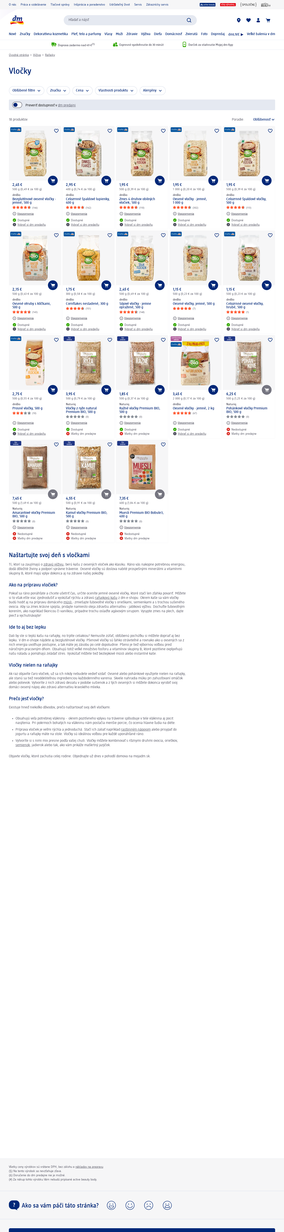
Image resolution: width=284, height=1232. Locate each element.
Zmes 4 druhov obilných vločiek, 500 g (137, 201)
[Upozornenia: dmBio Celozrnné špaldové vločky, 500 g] (237, 213)
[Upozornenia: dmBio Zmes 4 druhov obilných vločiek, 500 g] (130, 213)
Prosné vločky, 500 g (27, 408)
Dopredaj (218, 34)
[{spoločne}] (248, 4)
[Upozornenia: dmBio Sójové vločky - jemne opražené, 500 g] (130, 318)
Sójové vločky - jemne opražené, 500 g (135, 305)
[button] (111, 1205)
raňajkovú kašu (106, 598)
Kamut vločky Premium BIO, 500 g (86, 514)
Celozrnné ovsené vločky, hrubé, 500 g (245, 305)
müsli (68, 602)
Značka (55, 90)
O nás (12, 4)
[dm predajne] (238, 20)
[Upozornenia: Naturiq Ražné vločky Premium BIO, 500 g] (130, 423)
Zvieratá (191, 34)
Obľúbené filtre (23, 90)
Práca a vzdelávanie (33, 4)
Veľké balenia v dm (261, 34)
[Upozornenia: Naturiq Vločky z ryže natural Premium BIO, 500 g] (76, 423)
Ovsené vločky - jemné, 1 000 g (190, 201)
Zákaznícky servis (157, 4)
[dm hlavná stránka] (16, 20)
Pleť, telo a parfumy (86, 34)
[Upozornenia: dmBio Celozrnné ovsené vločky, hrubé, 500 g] (237, 318)
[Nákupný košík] (268, 20)
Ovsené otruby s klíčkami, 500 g (31, 305)
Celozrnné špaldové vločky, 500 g (246, 201)
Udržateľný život (119, 4)
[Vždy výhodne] (228, 4)
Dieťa (158, 34)
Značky (25, 34)
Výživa (145, 34)
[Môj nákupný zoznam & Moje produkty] (248, 20)
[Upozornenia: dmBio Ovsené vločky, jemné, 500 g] (183, 318)
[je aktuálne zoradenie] (261, 120)
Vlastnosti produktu (113, 90)
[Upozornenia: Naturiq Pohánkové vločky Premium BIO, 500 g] (237, 423)
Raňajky (50, 55)
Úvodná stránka (19, 55)
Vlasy (108, 34)
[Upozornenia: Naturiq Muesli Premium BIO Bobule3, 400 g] (130, 527)
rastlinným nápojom (136, 730)
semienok (23, 745)
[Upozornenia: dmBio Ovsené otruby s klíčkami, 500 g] (23, 318)
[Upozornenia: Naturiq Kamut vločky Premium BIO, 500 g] (76, 527)
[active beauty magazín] (266, 4)
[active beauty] (208, 4)
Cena (79, 90)
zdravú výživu (53, 564)
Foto (204, 34)
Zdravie (132, 34)
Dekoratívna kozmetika (51, 34)
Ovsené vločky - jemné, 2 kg (193, 408)
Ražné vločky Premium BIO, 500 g (139, 410)
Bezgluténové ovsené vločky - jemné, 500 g (34, 201)
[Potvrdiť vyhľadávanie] (189, 20)
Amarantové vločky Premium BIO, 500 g (33, 514)
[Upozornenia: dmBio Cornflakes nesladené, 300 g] (76, 318)
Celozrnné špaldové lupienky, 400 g (88, 201)
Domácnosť (173, 34)
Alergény (149, 90)
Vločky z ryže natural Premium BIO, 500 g (81, 410)
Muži (119, 34)
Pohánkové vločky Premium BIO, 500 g (246, 410)
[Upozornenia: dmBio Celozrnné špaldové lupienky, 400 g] (76, 213)
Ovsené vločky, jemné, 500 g (194, 304)
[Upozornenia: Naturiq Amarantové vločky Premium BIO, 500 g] (23, 527)
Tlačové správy (60, 4)
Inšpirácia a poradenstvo (89, 4)
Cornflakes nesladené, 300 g (87, 304)
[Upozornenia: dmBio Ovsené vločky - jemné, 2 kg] (183, 423)
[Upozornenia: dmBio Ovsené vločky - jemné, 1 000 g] (183, 213)
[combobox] (130, 20)
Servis (138, 4)
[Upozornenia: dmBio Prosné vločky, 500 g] (23, 423)
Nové (12, 34)
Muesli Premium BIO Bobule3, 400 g (141, 514)
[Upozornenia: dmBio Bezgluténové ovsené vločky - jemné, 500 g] (23, 213)
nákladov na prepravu (89, 1166)
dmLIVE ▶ (235, 34)
